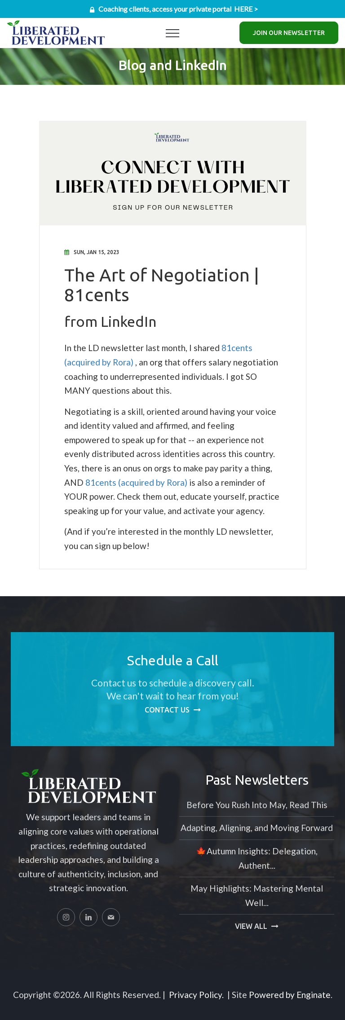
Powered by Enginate (290, 994)
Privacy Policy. (196, 994)
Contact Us (167, 710)
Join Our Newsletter (289, 32)
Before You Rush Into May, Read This (256, 805)
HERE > (246, 8)
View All (251, 926)
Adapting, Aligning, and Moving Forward (257, 827)
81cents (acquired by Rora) (136, 482)
